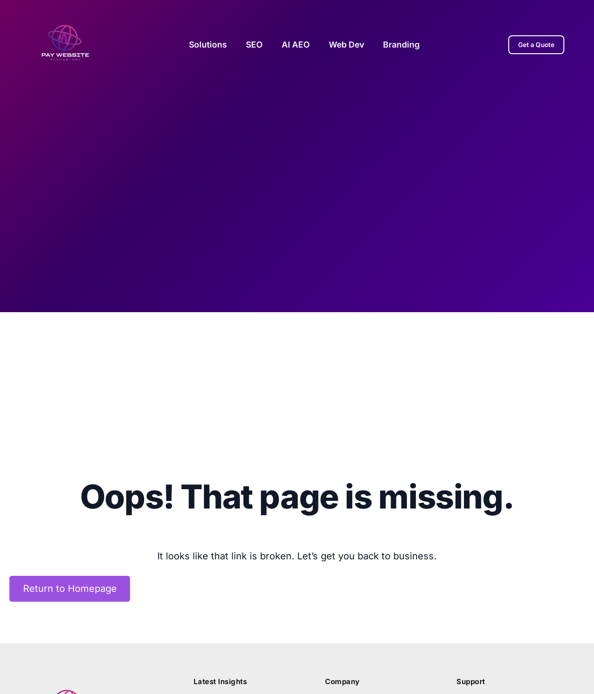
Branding (401, 44)
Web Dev (346, 44)
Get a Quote (536, 44)
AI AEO (296, 44)
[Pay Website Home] (65, 44)
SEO (254, 44)
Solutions (208, 44)
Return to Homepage (70, 589)
